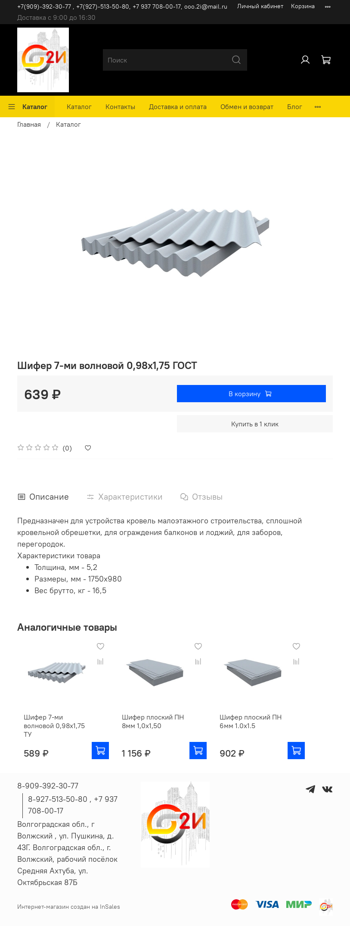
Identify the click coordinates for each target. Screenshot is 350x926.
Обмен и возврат (246, 106)
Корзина (303, 6)
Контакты (120, 106)
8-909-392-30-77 (47, 786)
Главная (29, 124)
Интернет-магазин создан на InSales (68, 906)
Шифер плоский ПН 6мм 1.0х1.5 (267, 732)
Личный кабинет (260, 6)
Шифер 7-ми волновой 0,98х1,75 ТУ (52, 732)
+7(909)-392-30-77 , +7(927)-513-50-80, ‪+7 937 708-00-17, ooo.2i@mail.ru (122, 6)
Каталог (27, 106)
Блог (294, 106)
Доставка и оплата (178, 106)
